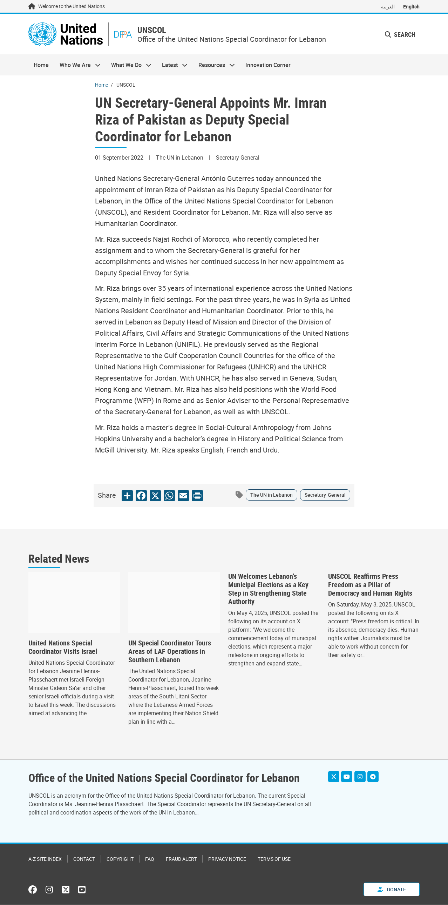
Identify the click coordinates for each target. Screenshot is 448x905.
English (411, 6)
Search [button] (400, 34)
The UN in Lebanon (271, 495)
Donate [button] (392, 889)
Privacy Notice (227, 859)
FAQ (149, 859)
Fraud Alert (181, 859)
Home (41, 65)
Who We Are (77, 65)
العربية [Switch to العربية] (388, 6)
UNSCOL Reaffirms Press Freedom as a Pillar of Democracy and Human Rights (370, 585)
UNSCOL (152, 30)
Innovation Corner (268, 65)
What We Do (128, 65)
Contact (84, 859)
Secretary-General (325, 495)
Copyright (120, 859)
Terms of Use (274, 859)
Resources (214, 65)
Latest (172, 65)
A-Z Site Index (45, 859)
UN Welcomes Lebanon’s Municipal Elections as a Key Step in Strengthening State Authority (268, 589)
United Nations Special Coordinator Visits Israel (62, 647)
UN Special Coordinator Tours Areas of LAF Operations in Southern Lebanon (169, 651)
